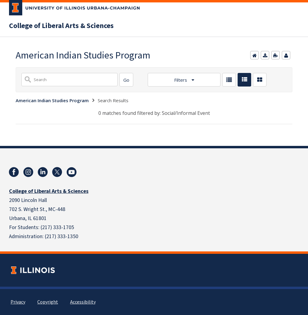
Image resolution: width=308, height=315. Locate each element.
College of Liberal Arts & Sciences (61, 25)
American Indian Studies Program (52, 100)
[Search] (126, 80)
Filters (181, 80)
